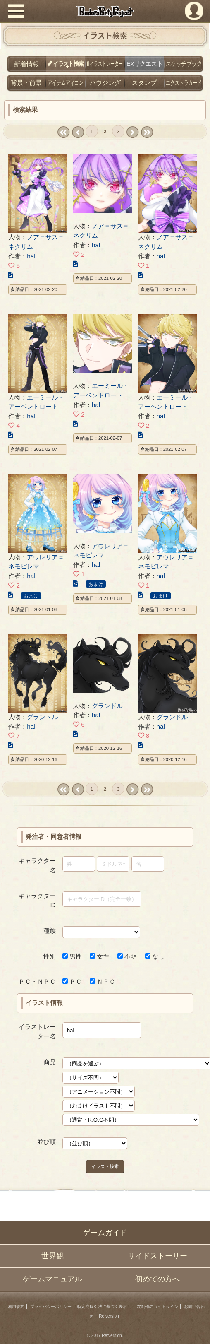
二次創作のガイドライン (155, 1306)
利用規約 (16, 1306)
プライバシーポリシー (51, 1306)
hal (31, 256)
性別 (49, 956)
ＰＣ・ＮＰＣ (37, 981)
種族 (49, 930)
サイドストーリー (157, 1256)
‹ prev (77, 132)
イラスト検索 (105, 1166)
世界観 (52, 1256)
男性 (72, 956)
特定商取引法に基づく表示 (102, 1306)
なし (155, 956)
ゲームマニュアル (52, 1279)
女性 (99, 956)
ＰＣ (72, 981)
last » (146, 132)
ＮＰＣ (102, 981)
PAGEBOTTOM (197, 1330)
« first (63, 132)
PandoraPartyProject (105, 11)
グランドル (42, 716)
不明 (127, 956)
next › (132, 132)
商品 (49, 1061)
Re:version (109, 1316)
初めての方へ (157, 1279)
